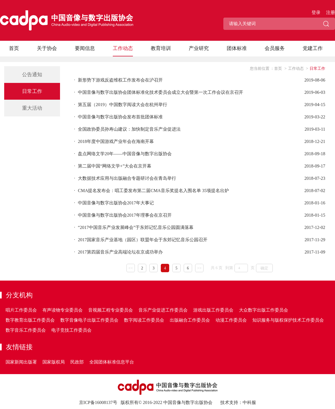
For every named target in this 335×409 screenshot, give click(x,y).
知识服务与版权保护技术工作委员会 (288, 320)
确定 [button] (264, 268)
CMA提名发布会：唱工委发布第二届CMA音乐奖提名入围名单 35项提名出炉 (151, 190)
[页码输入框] (241, 268)
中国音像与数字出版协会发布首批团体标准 (118, 116)
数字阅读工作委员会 (144, 320)
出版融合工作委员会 (190, 320)
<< (130, 268)
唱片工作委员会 (21, 310)
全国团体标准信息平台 (111, 362)
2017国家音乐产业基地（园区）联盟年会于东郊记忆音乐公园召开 (140, 239)
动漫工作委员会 (231, 320)
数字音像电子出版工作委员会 (89, 320)
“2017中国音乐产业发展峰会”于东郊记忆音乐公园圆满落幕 (133, 227)
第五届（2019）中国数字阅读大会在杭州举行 (120, 104)
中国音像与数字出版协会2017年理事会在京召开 (123, 215)
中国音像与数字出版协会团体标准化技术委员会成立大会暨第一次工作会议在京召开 (158, 92)
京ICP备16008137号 (98, 402)
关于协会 (47, 48)
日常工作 (32, 91)
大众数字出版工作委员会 (263, 310)
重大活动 (32, 108)
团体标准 (237, 48)
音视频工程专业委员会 (110, 310)
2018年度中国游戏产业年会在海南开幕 (114, 141)
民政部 (77, 362)
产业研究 (199, 48)
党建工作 (313, 48)
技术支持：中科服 (238, 402)
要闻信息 (85, 48)
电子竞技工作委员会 (71, 330)
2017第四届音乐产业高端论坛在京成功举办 (118, 252)
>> (199, 268)
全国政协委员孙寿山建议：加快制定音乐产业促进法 (127, 129)
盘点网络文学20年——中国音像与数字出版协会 (123, 153)
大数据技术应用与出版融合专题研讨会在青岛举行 (125, 178)
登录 (316, 12)
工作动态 (123, 48)
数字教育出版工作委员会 (30, 320)
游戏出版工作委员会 (213, 310)
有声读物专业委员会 (62, 310)
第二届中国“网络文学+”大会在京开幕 (112, 166)
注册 (330, 12)
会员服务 (275, 48)
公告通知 (32, 74)
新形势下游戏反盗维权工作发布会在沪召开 (118, 80)
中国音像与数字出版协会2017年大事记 (114, 202)
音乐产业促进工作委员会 (163, 310)
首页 (14, 48)
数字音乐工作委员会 (26, 330)
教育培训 (161, 48)
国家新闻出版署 (21, 362)
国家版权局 (53, 362)
